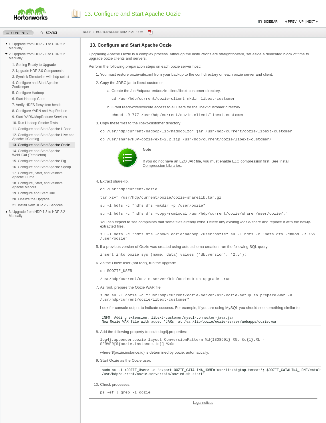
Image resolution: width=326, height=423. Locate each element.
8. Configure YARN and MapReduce (39, 111)
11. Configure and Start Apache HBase (41, 129)
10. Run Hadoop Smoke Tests (34, 123)
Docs (87, 32)
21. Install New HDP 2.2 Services (37, 205)
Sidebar (271, 21)
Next (311, 21)
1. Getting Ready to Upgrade (34, 65)
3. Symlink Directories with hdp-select (40, 77)
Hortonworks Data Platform (119, 32)
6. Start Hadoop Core (28, 99)
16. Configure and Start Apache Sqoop (41, 167)
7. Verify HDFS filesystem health (36, 105)
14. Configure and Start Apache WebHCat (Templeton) (36, 153)
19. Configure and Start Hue (33, 193)
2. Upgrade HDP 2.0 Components (37, 71)
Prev (292, 21)
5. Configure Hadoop (28, 93)
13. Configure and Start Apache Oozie (41, 145)
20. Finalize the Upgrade (30, 199)
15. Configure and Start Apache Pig (39, 161)
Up (301, 21)
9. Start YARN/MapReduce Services (39, 117)
